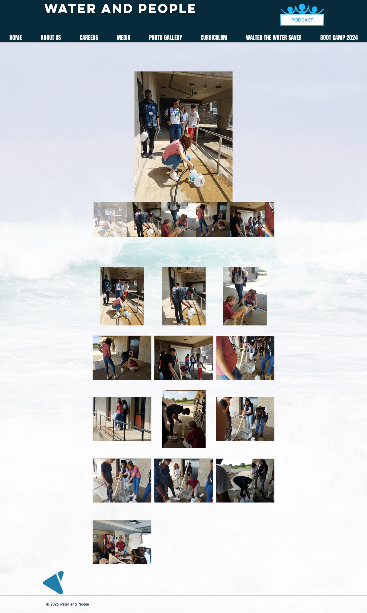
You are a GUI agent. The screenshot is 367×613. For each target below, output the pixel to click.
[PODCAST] (302, 20)
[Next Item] (264, 137)
